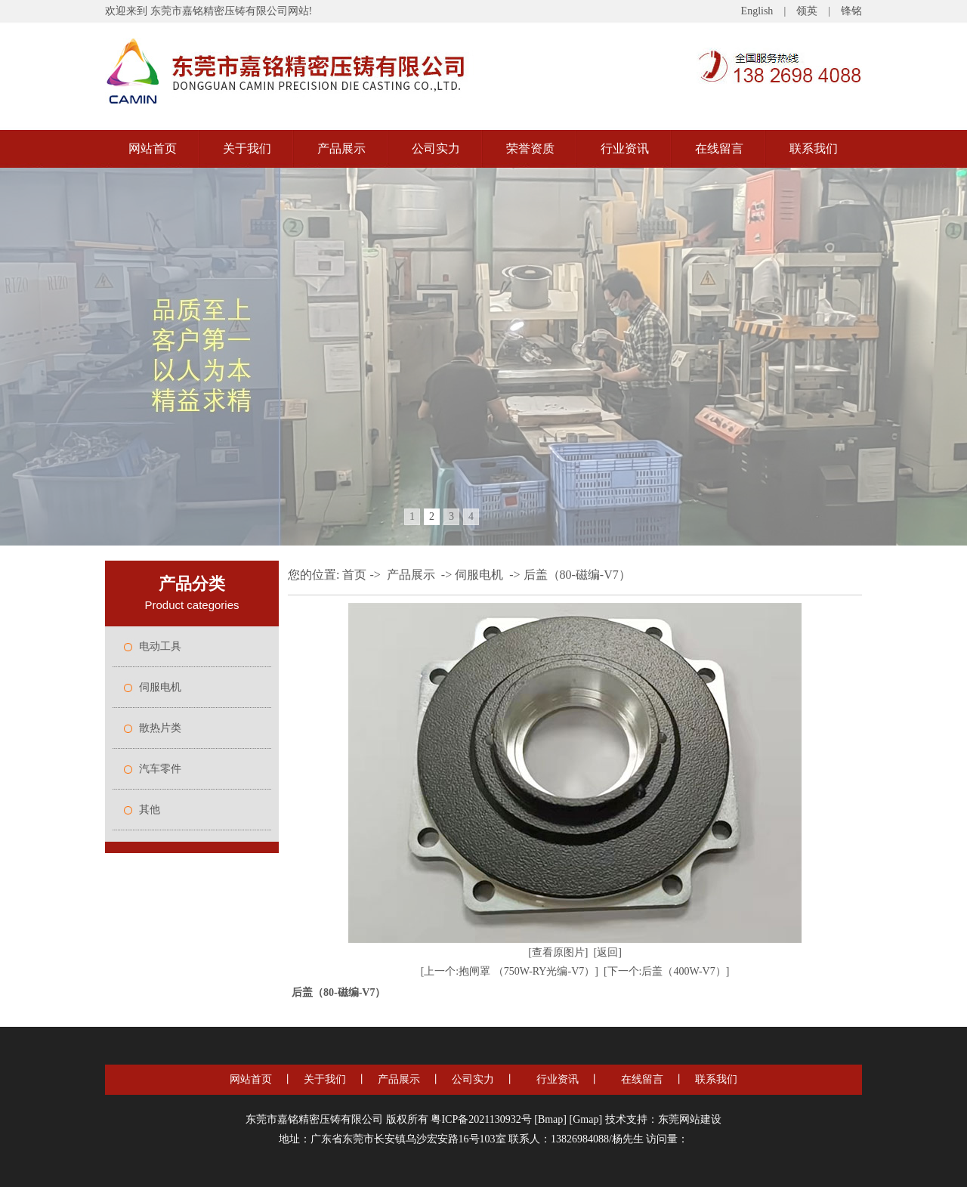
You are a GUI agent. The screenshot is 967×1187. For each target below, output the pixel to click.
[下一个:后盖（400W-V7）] (666, 971)
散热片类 (160, 728)
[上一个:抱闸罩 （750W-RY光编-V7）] (509, 971)
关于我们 (247, 148)
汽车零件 (160, 768)
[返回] (608, 952)
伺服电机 (160, 687)
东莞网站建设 (689, 1119)
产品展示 (341, 148)
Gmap (585, 1119)
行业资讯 (625, 148)
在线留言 (719, 148)
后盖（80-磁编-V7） (577, 574)
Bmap (550, 1119)
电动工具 (160, 646)
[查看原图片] (558, 952)
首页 (354, 574)
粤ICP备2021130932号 (481, 1119)
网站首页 (152, 148)
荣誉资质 (530, 148)
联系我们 (813, 148)
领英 (806, 11)
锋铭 (851, 11)
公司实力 (436, 148)
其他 (149, 809)
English (757, 11)
